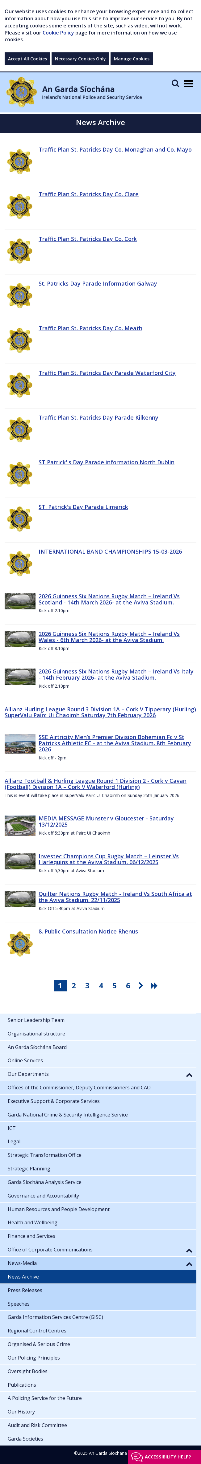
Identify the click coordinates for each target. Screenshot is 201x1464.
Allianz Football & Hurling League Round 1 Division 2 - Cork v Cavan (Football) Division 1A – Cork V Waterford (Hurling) (95, 784)
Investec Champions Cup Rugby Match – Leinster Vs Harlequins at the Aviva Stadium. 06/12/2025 (109, 859)
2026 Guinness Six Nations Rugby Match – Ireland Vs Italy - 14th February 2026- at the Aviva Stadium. (116, 674)
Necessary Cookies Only (80, 59)
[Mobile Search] (175, 83)
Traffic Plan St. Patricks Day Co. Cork (88, 238)
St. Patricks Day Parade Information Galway (98, 283)
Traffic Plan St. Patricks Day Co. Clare (89, 194)
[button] (189, 1074)
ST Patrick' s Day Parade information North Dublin (106, 462)
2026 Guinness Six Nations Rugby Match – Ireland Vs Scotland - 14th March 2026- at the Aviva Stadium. (109, 599)
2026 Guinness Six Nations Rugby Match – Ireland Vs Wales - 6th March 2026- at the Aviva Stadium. (109, 637)
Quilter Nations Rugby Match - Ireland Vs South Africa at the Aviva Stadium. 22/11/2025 (115, 897)
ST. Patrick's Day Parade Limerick (83, 506)
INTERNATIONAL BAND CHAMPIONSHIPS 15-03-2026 (110, 551)
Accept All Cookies (27, 59)
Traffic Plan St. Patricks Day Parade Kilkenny (98, 417)
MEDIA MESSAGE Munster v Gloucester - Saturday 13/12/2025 (106, 821)
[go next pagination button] (142, 985)
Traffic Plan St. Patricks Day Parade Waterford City (107, 372)
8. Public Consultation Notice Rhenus (88, 931)
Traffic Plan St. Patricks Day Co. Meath (90, 328)
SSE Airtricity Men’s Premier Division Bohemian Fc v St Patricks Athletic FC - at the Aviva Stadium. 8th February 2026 (115, 743)
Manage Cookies (131, 59)
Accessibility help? (168, 1457)
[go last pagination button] (155, 985)
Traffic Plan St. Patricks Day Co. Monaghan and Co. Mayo (115, 149)
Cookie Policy (58, 32)
